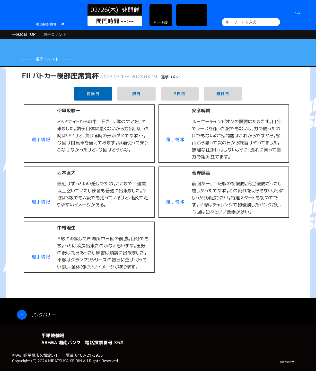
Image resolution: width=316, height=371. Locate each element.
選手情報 (41, 139)
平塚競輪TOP (24, 34)
